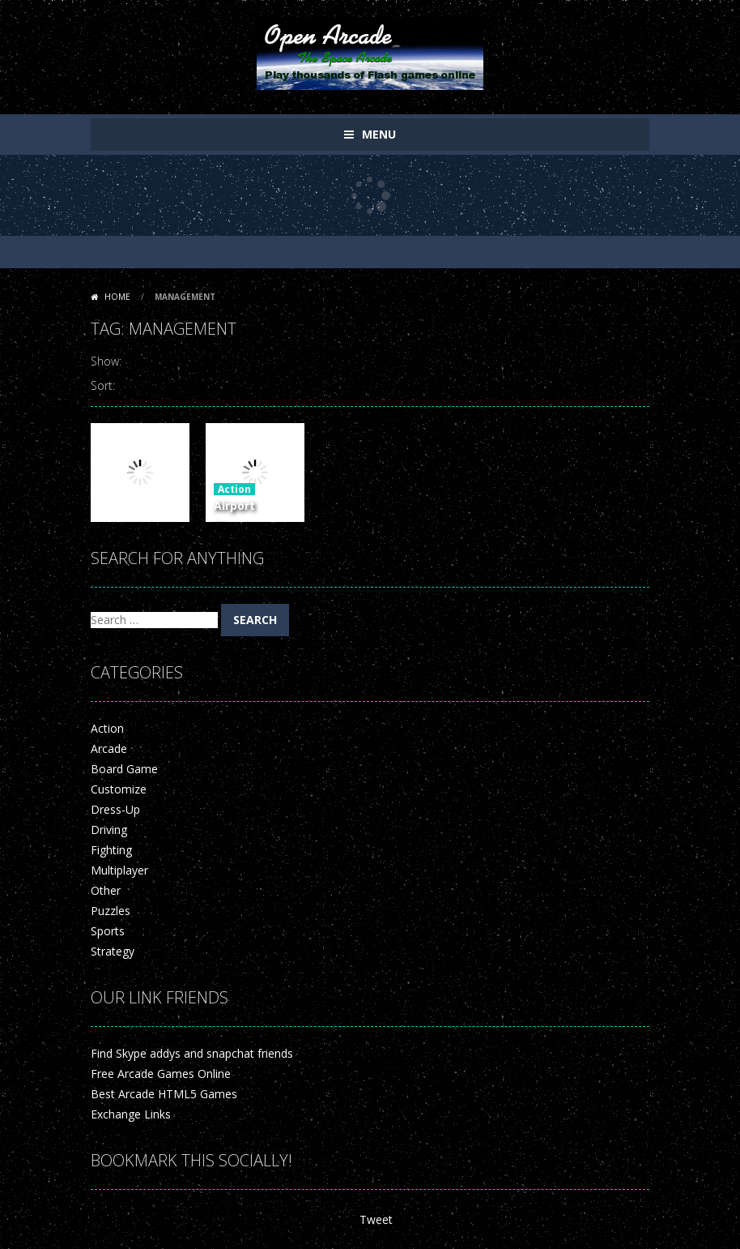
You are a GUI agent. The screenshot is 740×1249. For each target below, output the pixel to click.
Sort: (103, 385)
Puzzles (110, 910)
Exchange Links (131, 1114)
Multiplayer (119, 870)
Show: (106, 361)
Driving (109, 829)
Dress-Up (115, 809)
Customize (119, 789)
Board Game (124, 768)
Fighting (111, 850)
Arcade (109, 748)
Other (106, 890)
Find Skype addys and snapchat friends (192, 1053)
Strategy (112, 951)
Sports (108, 931)
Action (234, 489)
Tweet (376, 1219)
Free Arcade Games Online (161, 1073)
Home (117, 296)
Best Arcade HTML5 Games (164, 1093)
